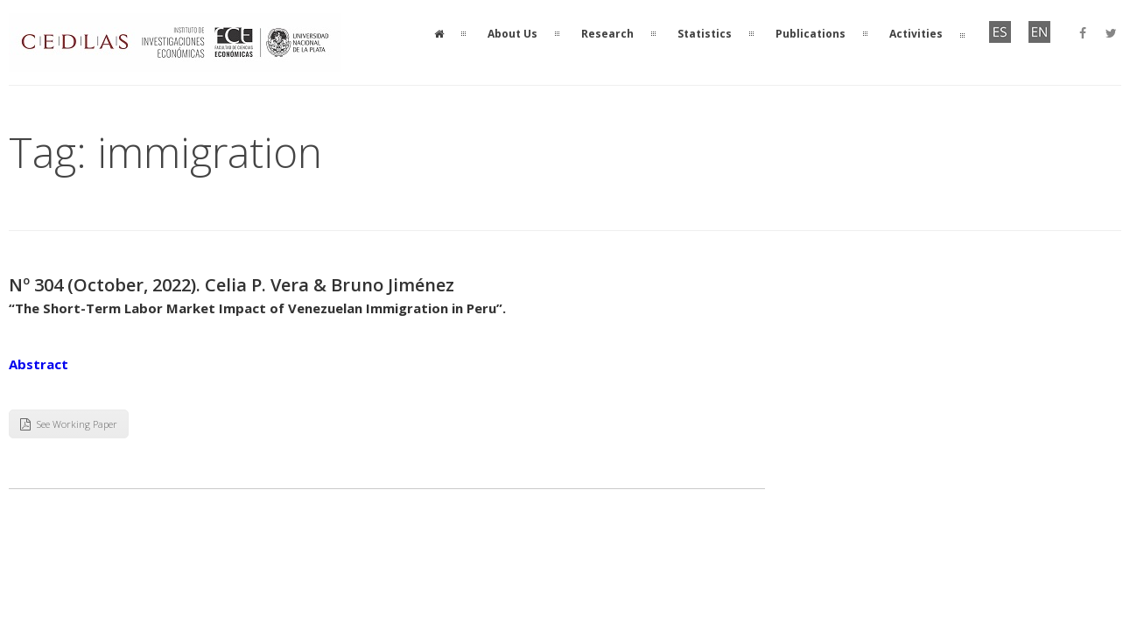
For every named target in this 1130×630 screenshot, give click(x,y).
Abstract (38, 364)
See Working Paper (68, 423)
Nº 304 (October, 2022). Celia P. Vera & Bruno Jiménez (231, 285)
